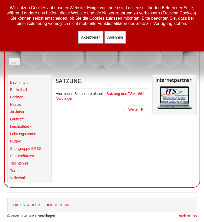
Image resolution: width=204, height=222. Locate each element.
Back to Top (187, 216)
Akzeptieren (91, 37)
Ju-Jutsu (17, 112)
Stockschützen (22, 156)
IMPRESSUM (58, 205)
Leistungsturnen (23, 134)
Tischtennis (19, 163)
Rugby (15, 141)
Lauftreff (17, 119)
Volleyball (18, 178)
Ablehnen (115, 37)
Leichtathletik (21, 126)
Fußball (16, 104)
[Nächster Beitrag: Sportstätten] (136, 109)
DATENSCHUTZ (26, 205)
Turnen (16, 170)
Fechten (17, 97)
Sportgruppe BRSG (26, 148)
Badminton (19, 82)
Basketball (18, 90)
